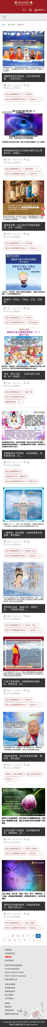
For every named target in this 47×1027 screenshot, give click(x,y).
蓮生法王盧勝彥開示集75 (15, 481)
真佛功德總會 (10, 984)
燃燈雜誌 (8, 1007)
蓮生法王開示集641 (34, 774)
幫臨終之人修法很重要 (14, 774)
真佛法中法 (33, 481)
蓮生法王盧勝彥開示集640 (15, 853)
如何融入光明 (30, 551)
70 (23, 936)
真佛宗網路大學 (11, 979)
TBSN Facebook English (14, 972)
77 (20, 940)
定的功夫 (28, 700)
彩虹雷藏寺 (9, 995)
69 (18, 936)
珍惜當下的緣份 (31, 848)
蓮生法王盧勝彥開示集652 (15, 174)
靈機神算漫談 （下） (13, 402)
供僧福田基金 (10, 953)
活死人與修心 (30, 923)
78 (25, 940)
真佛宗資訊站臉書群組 (13, 965)
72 (33, 936)
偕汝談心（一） (36, 853)
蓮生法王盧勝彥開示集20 (15, 397)
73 (38, 936)
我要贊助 (8, 950)
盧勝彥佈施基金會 (12, 1014)
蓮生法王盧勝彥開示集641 (15, 99)
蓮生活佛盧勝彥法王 (13, 94)
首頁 (3, 25)
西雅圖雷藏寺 (10, 991)
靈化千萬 (28, 392)
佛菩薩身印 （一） (32, 169)
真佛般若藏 (9, 1010)
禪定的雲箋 (33, 322)
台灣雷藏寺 (9, 998)
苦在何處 (28, 243)
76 (15, 940)
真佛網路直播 (10, 988)
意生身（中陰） (31, 625)
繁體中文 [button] (40, 10)
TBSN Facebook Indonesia (15, 976)
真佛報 (7, 1003)
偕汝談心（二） (36, 99)
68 (13, 936)
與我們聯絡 (9, 960)
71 (28, 936)
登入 (24, 10)
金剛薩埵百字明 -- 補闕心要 (16, 476)
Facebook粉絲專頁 (12, 969)
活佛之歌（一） (36, 174)
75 (10, 940)
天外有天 (28, 318)
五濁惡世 (28, 94)
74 (4, 940)
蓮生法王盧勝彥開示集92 (15, 322)
